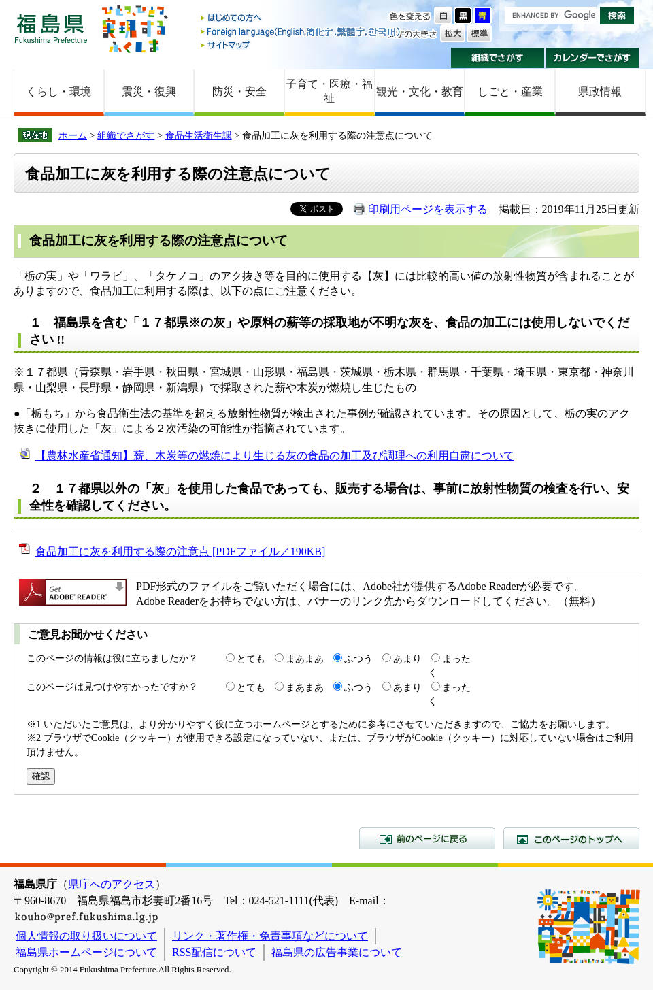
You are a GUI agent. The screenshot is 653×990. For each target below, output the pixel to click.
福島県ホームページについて (86, 952)
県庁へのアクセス (111, 884)
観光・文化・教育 (419, 91)
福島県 (51, 28)
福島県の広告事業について (336, 952)
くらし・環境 (58, 91)
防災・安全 (239, 91)
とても (251, 658)
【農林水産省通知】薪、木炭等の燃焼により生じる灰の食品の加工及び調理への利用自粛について (274, 455)
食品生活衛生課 (198, 135)
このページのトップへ (571, 838)
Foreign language (301, 31)
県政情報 (600, 91)
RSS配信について (214, 952)
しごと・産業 (510, 91)
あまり (407, 658)
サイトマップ (301, 44)
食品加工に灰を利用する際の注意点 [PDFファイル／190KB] (180, 551)
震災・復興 (149, 91)
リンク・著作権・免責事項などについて (270, 936)
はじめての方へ (301, 18)
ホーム (72, 135)
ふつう (358, 658)
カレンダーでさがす (592, 58)
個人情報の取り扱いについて (86, 936)
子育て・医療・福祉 (329, 91)
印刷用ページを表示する (428, 209)
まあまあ (305, 658)
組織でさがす (497, 58)
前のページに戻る (427, 838)
